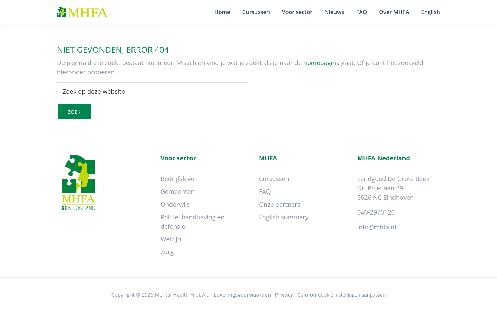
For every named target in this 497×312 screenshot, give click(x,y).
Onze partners (279, 204)
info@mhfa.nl (376, 227)
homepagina (321, 63)
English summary (284, 217)
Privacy (284, 294)
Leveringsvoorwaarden (242, 294)
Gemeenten (177, 191)
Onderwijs (175, 204)
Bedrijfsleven (179, 179)
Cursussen (274, 179)
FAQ (265, 191)
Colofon (306, 294)
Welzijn (170, 239)
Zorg (167, 252)
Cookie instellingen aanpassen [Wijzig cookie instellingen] (352, 294)
